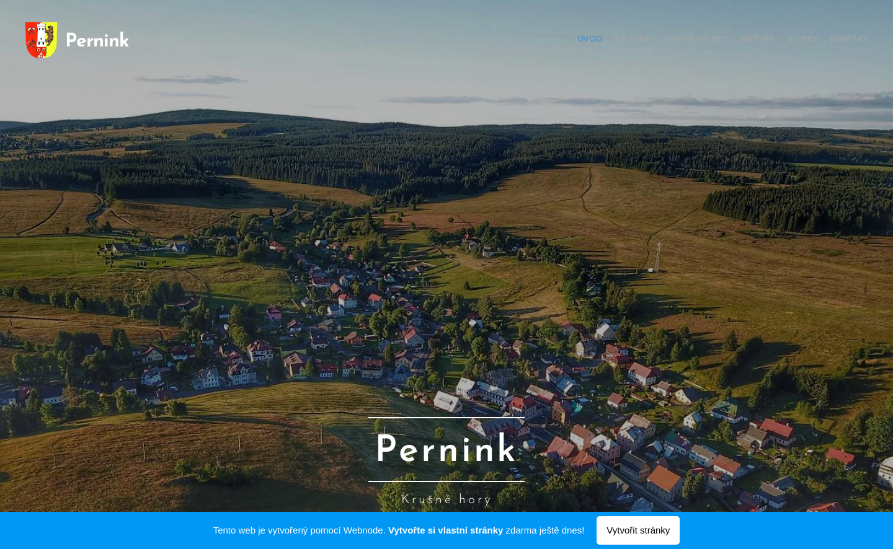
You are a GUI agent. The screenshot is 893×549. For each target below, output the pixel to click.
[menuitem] (807, 40)
